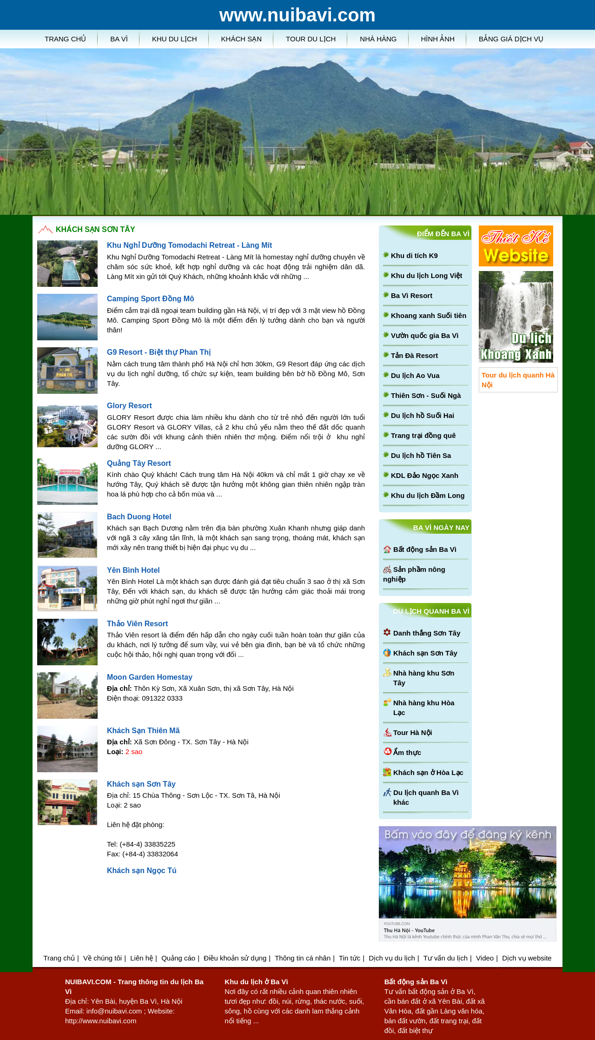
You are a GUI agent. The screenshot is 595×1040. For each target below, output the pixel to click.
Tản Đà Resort (414, 355)
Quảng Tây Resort (139, 463)
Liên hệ (141, 958)
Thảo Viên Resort (137, 624)
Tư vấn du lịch (445, 958)
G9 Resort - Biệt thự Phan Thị (159, 352)
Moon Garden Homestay (149, 677)
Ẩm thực (407, 752)
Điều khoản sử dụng (235, 958)
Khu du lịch (174, 39)
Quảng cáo (178, 958)
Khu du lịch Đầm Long (428, 495)
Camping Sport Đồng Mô (150, 299)
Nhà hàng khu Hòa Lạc (424, 707)
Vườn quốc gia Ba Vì (425, 335)
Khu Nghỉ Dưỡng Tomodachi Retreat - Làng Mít (189, 245)
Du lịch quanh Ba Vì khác (426, 797)
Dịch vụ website (526, 958)
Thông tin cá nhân (303, 958)
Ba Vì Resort (411, 295)
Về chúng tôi (102, 958)
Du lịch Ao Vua (415, 375)
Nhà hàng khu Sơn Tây (424, 678)
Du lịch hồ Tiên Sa (421, 455)
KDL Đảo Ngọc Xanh (424, 475)
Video (485, 958)
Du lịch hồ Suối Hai (422, 415)
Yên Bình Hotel (133, 570)
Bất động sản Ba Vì (424, 549)
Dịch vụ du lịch (392, 958)
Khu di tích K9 (414, 255)
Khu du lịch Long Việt (426, 275)
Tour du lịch (311, 39)
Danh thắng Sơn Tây (427, 633)
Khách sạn (241, 39)
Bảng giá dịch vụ (511, 39)
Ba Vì (119, 39)
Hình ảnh (438, 39)
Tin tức (349, 958)
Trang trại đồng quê (423, 435)
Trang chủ (65, 39)
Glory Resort (129, 406)
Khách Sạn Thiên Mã (143, 731)
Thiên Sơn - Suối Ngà (426, 395)
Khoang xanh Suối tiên (428, 315)
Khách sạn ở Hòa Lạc (428, 772)
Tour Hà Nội (412, 732)
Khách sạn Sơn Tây (141, 784)
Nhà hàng (378, 39)
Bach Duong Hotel (139, 517)
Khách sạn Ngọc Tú (142, 870)
